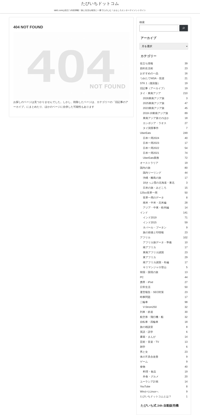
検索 (142, 22)
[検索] (183, 28)
